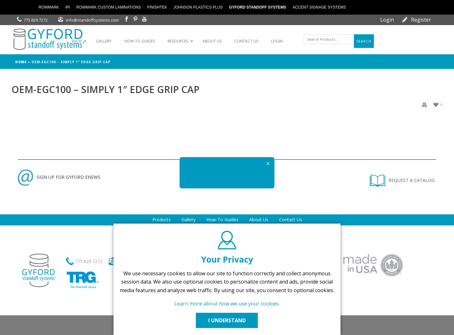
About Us (258, 220)
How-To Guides (222, 220)
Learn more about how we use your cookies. (227, 303)
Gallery (189, 220)
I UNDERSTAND (227, 320)
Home (21, 62)
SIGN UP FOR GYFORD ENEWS (59, 177)
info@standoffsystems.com (92, 20)
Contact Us (290, 220)
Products (161, 220)
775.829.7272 (36, 20)
